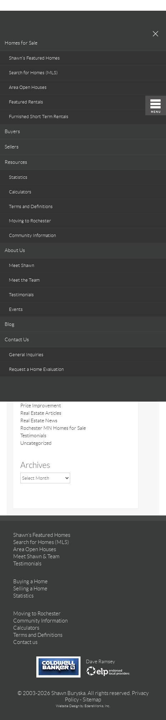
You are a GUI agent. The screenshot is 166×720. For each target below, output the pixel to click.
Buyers (12, 131)
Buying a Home (30, 581)
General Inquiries (26, 354)
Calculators (20, 192)
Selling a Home (30, 588)
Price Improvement (40, 405)
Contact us (25, 642)
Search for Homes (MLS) (33, 72)
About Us (15, 250)
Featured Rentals (26, 102)
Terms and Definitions (31, 206)
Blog (9, 324)
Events (16, 309)
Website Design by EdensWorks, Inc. (83, 706)
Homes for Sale (21, 43)
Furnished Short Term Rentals (38, 116)
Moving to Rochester (30, 220)
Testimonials (21, 294)
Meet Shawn (21, 265)
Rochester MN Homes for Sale (53, 428)
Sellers (12, 147)
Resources (16, 162)
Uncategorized (36, 443)
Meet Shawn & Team (36, 556)
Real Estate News (38, 420)
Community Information (32, 235)
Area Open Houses (28, 87)
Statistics (18, 177)
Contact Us (17, 339)
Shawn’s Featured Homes (34, 58)
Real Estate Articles (40, 413)
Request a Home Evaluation (36, 369)
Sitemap (92, 700)
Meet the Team (24, 280)
